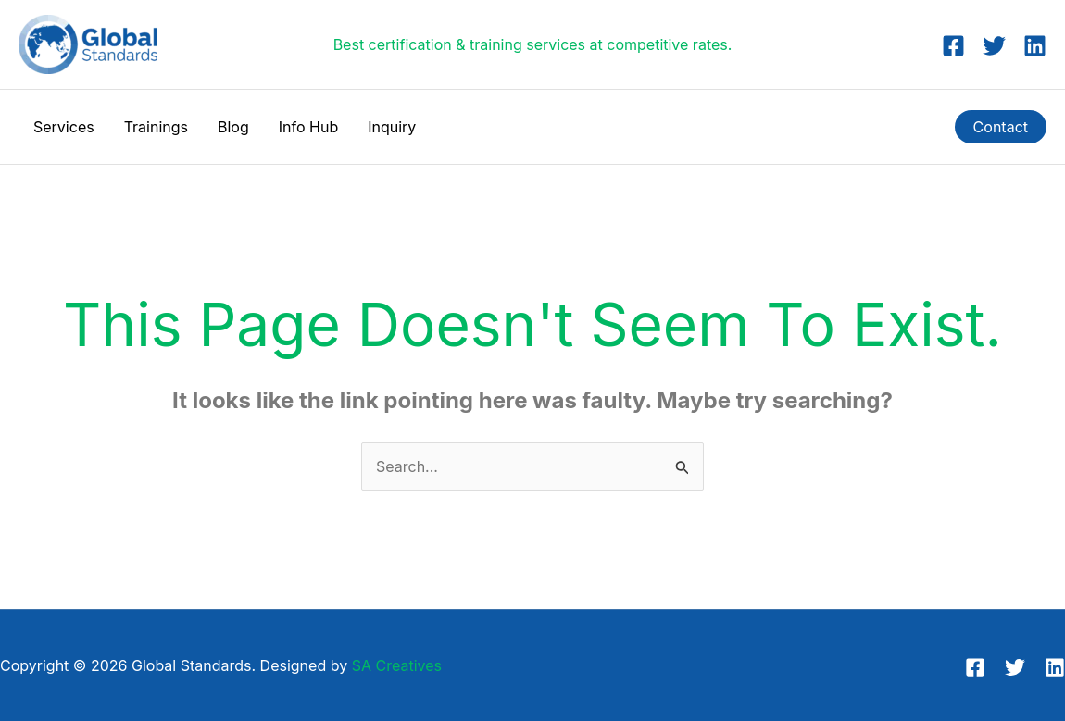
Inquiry (392, 127)
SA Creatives (397, 665)
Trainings (156, 127)
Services (63, 127)
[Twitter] (994, 45)
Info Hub (308, 127)
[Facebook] (953, 45)
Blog (233, 127)
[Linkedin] (1034, 45)
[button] (1000, 126)
